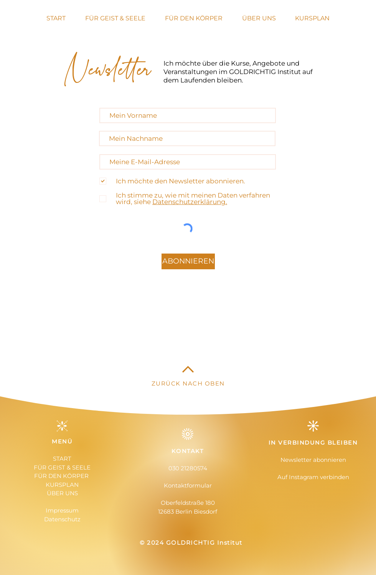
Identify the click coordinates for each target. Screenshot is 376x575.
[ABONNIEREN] (188, 261)
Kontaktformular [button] (188, 485)
